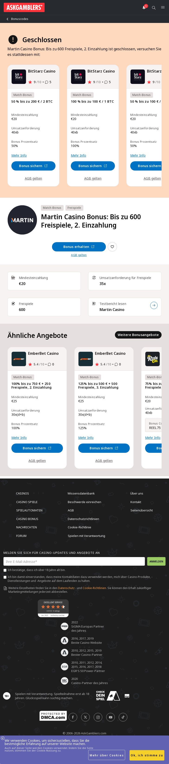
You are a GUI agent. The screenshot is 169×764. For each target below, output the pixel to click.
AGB (71, 510)
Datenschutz (66, 588)
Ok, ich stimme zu (147, 755)
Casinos (22, 493)
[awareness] (108, 696)
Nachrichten (26, 527)
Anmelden (156, 561)
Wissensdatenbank (81, 493)
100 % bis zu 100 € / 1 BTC (92, 102)
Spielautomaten (29, 510)
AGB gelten (33, 178)
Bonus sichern (33, 166)
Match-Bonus (52, 208)
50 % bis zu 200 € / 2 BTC (31, 102)
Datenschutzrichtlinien (83, 519)
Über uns (136, 493)
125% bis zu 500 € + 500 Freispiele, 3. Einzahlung (98, 386)
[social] (72, 717)
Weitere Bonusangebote (138, 335)
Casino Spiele (27, 502)
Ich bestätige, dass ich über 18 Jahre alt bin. (36, 570)
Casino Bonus (27, 519)
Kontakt (135, 502)
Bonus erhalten (78, 246)
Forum (21, 535)
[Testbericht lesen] (154, 305)
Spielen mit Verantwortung (86, 535)
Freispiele (74, 208)
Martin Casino (112, 309)
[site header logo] (24, 7)
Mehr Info (19, 155)
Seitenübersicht (141, 510)
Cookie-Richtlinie (79, 527)
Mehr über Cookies (107, 755)
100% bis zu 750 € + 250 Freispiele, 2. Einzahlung (31, 386)
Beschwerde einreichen (84, 502)
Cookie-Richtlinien (94, 588)
